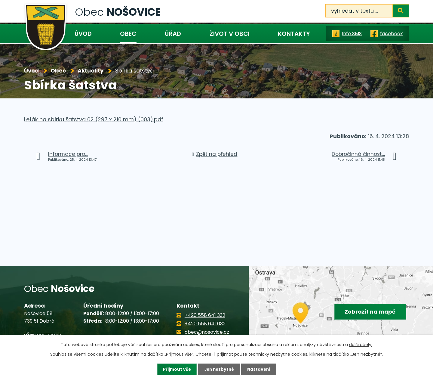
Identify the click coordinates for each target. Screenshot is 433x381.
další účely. (360, 345)
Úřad (173, 33)
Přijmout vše (175, 369)
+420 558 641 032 (205, 323)
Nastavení (260, 369)
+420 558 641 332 (205, 315)
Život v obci (230, 33)
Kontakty (294, 33)
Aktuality (90, 70)
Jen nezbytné (219, 369)
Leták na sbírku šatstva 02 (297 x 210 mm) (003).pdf (93, 119)
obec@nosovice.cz (207, 332)
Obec (128, 33)
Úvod (83, 33)
